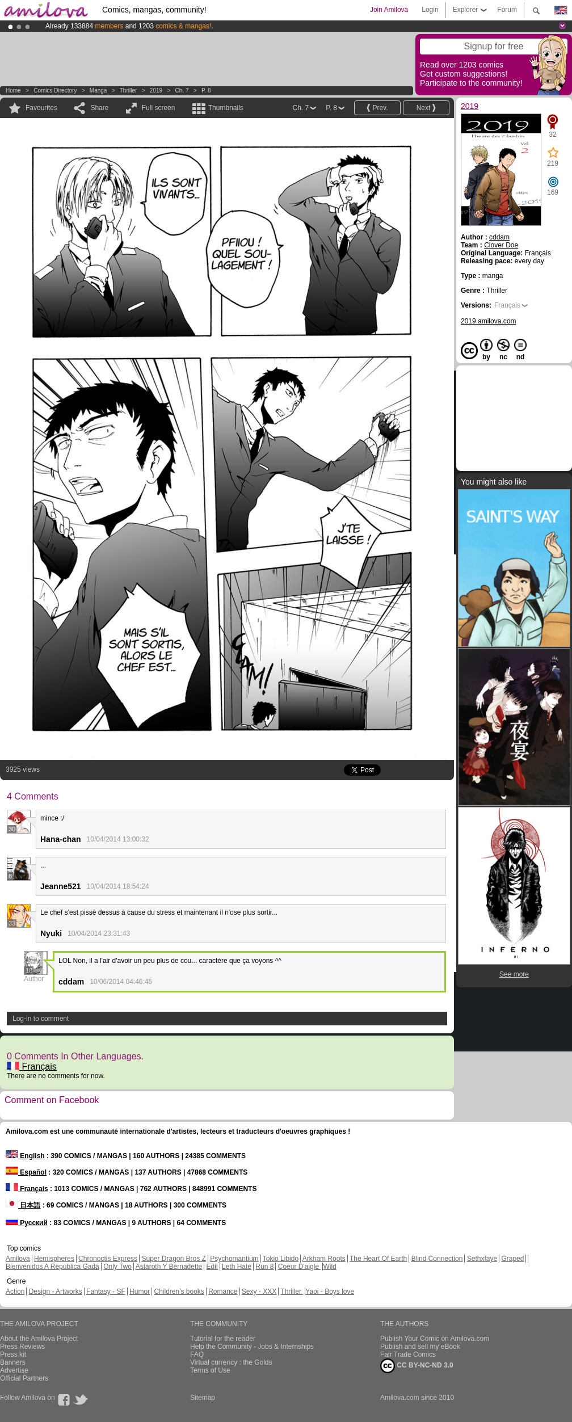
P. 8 (206, 90)
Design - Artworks (55, 1291)
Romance (222, 1291)
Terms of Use (210, 1370)
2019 (156, 90)
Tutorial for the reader (222, 1339)
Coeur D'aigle (299, 1266)
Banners (13, 1362)
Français (32, 1066)
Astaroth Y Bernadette (169, 1266)
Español (26, 1172)
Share (99, 108)
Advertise (14, 1370)
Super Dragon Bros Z (173, 1259)
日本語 (23, 1205)
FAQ (197, 1354)
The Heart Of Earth (378, 1259)
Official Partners (24, 1378)
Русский (27, 1223)
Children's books (179, 1291)
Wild (329, 1266)
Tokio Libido (280, 1259)
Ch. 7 (182, 90)
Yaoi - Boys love (329, 1291)
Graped (512, 1259)
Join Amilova (389, 10)
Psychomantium (234, 1259)
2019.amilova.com (488, 321)
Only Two (117, 1266)
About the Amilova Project (39, 1339)
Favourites (41, 108)
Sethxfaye (482, 1259)
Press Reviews (22, 1347)
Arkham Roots (324, 1259)
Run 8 (264, 1266)
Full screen (158, 108)
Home (13, 90)
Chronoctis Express (107, 1259)
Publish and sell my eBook (420, 1347)
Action (15, 1291)
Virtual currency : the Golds (231, 1362)
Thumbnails (225, 108)
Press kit (13, 1354)
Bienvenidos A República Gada (52, 1266)
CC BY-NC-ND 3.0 (416, 1365)
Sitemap (202, 1398)
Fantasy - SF (105, 1291)
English (25, 1156)
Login (430, 10)
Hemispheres (54, 1259)
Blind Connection (437, 1259)
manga (98, 90)
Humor (139, 1291)
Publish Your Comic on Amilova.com (434, 1339)
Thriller (129, 90)
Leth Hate (236, 1266)
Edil (212, 1266)
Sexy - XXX (259, 1291)
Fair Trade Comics (408, 1354)
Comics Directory (55, 90)
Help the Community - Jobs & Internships (252, 1347)
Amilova (18, 1259)
